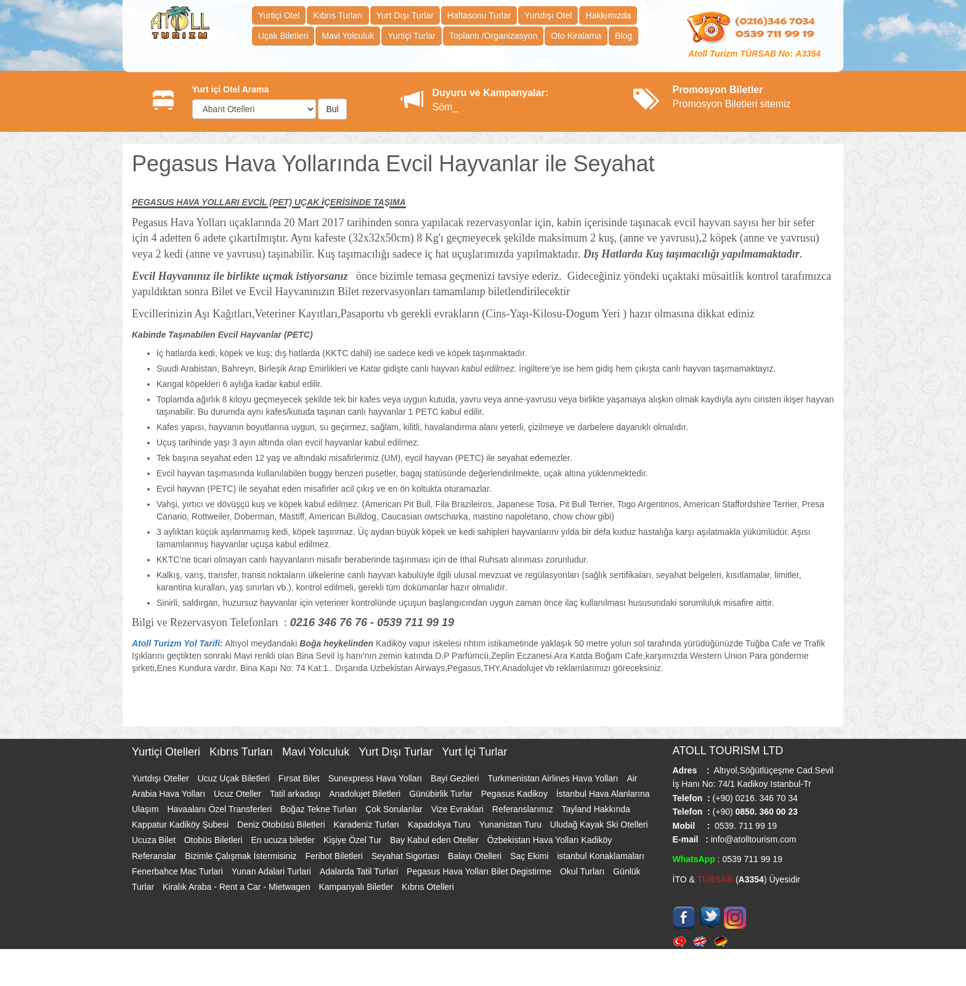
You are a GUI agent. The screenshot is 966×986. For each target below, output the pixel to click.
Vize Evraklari (458, 809)
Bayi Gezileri (456, 778)
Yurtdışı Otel (548, 15)
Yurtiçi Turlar (412, 36)
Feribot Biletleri (335, 856)
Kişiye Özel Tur (353, 840)
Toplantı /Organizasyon (493, 36)
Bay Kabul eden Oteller (435, 840)
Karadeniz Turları (367, 824)
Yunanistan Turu (511, 824)
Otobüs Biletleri (214, 840)
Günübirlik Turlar (442, 794)
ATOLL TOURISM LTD (728, 750)
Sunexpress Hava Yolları (376, 778)
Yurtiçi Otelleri (167, 752)
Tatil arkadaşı (296, 794)
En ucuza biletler (284, 840)
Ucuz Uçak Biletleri (234, 778)
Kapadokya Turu (440, 824)
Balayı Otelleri (476, 856)
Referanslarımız (524, 809)
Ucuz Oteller (239, 794)
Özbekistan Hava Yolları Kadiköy (549, 840)
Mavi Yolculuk (348, 36)
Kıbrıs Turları (337, 15)
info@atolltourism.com (752, 839)
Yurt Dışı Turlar (405, 15)
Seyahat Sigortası (406, 856)
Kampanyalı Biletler (357, 887)
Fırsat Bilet (300, 778)
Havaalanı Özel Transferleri (220, 809)
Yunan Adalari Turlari (273, 871)
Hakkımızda (608, 15)
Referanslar (155, 856)
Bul (332, 109)
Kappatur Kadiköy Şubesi (181, 824)
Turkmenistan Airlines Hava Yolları (554, 778)
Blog (623, 36)
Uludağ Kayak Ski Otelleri (599, 824)
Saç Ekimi (530, 856)
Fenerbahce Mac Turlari (178, 871)
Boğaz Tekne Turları (319, 809)
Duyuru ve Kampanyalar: (490, 93)
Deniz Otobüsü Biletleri (282, 824)
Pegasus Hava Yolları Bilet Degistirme (480, 871)
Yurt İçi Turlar (474, 752)
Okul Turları (583, 871)
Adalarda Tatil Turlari (360, 871)
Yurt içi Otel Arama (230, 89)
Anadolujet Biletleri (366, 794)
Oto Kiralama (576, 36)
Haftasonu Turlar (479, 15)
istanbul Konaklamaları (600, 856)
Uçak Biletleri (283, 36)
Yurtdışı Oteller (161, 778)
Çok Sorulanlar (395, 809)
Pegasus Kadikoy (515, 794)
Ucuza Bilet (155, 840)
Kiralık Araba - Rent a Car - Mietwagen (238, 887)
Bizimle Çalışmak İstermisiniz (242, 856)
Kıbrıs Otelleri (428, 887)
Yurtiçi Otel (279, 15)
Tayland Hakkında (596, 809)
